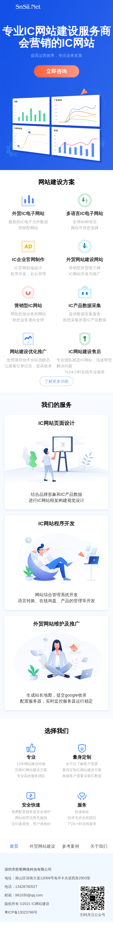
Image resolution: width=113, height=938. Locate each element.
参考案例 (70, 846)
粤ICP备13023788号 (21, 912)
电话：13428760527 (21, 887)
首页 (14, 846)
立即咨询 (56, 71)
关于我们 (98, 846)
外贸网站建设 (42, 846)
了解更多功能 (56, 381)
